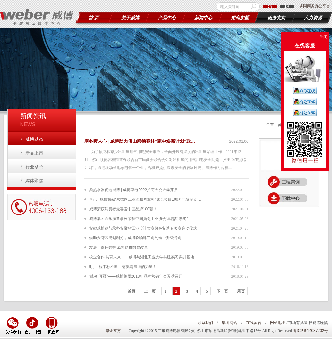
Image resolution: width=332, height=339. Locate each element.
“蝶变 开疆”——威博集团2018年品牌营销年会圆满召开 (135, 276)
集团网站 (229, 322)
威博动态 (34, 139)
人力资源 (313, 17)
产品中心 (167, 17)
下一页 (222, 291)
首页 (131, 291)
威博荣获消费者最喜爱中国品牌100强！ (123, 209)
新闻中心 (203, 17)
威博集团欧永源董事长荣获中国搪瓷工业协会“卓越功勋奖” (138, 218)
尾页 (241, 291)
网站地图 (277, 322)
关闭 (323, 37)
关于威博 (130, 17)
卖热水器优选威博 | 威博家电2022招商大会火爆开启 (133, 190)
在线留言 (253, 322)
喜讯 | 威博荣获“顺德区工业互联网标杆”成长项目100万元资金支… (145, 199)
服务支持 (276, 17)
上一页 (150, 291)
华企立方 (113, 330)
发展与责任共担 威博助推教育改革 (118, 247)
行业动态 (34, 166)
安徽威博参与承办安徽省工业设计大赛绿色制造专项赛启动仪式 (143, 228)
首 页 (94, 17)
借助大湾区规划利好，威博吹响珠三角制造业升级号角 (135, 238)
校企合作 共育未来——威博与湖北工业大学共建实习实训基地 (141, 257)
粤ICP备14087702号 (310, 330)
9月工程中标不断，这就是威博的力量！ (123, 266)
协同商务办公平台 (314, 6)
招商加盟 (240, 17)
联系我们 (205, 322)
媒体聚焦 (34, 180)
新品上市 (34, 153)
